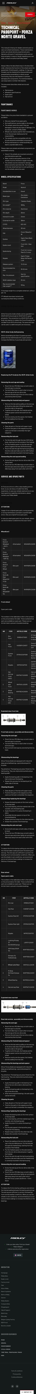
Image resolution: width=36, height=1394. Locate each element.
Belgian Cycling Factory (8, 1319)
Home (3, 23)
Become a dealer (6, 1325)
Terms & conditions (16, 1371)
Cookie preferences (16, 1377)
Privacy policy (17, 1374)
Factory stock (5, 1282)
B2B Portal (4, 1322)
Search (30, 14)
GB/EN (18, 1255)
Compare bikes (5, 1304)
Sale (2, 1285)
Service (3, 1297)
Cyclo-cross (5, 1349)
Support (11, 23)
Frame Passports (23, 23)
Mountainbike (6, 1346)
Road (3, 1340)
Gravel (3, 1343)
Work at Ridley (5, 1294)
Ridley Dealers (5, 1301)
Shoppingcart (5, 1307)
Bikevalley (4, 1316)
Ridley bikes (4, 1276)
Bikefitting (4, 1313)
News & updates (6, 1291)
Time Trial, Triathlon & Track (11, 1352)
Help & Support (5, 1310)
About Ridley (4, 1288)
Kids (2, 1355)
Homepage (4, 1273)
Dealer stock (4, 1279)
